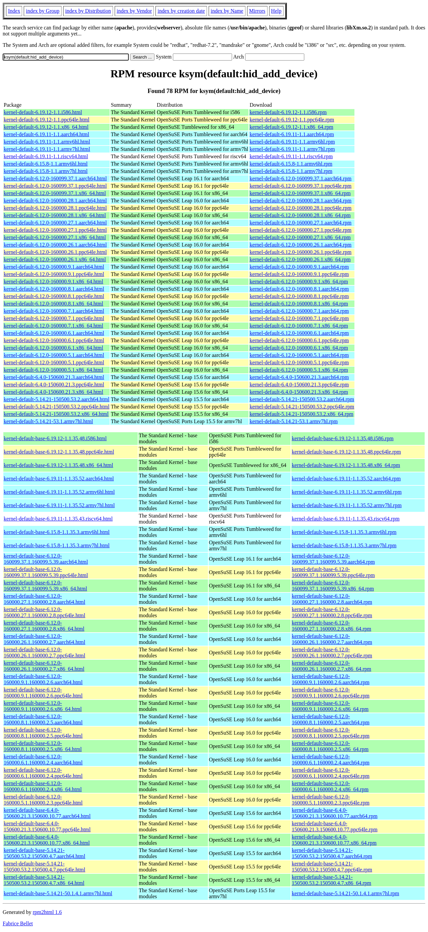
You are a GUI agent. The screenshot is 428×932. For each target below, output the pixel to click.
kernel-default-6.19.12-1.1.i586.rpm (288, 112)
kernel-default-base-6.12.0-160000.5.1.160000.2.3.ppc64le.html (43, 800)
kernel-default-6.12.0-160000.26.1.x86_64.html (55, 259)
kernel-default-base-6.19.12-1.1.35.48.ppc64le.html (59, 452)
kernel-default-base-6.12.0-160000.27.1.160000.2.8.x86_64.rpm (331, 626)
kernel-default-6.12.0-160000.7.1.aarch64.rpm (299, 311)
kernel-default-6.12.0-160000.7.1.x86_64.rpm (298, 326)
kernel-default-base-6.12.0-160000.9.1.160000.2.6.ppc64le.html (43, 692)
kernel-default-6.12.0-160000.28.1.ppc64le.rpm (300, 208)
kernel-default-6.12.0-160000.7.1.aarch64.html (54, 311)
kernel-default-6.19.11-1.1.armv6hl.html (47, 142)
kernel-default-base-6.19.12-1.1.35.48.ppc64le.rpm (346, 452)
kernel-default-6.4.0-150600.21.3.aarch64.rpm (299, 377)
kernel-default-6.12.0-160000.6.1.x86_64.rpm (298, 348)
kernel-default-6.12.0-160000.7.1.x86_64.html (53, 326)
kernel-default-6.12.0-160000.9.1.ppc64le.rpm (299, 274)
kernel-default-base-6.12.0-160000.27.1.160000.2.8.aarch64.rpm (332, 599)
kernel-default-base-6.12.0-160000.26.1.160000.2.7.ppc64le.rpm (332, 652)
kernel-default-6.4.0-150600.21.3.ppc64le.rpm (299, 384)
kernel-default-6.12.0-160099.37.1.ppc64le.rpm (300, 186)
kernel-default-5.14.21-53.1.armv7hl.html (48, 421)
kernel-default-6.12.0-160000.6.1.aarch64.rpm (299, 333)
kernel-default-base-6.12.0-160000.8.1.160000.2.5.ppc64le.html (43, 733)
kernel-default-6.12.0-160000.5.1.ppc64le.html (54, 362)
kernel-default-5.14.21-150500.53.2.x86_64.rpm (301, 414)
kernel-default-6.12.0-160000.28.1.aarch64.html (55, 200)
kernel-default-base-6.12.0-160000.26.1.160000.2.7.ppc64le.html (44, 652)
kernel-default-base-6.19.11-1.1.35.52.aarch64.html (59, 478)
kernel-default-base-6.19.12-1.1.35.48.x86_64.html (58, 465)
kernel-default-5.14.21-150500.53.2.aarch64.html (56, 399)
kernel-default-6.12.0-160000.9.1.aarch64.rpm (299, 267)
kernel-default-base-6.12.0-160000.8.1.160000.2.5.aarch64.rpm (330, 719)
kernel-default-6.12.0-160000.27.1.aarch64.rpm (300, 222)
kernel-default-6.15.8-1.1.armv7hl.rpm (290, 171)
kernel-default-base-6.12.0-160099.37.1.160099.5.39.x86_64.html (45, 585)
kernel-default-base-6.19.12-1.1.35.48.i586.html (55, 438)
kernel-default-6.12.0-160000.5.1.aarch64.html (54, 355)
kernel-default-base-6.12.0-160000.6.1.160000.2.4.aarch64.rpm (330, 759)
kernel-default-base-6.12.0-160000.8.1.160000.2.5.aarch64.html (43, 719)
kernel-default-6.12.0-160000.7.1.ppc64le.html (54, 318)
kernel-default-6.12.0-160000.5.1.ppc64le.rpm (299, 362)
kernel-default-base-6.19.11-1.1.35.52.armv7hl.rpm (347, 505)
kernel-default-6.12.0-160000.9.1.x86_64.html (53, 281)
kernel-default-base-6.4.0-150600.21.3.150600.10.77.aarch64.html (47, 813)
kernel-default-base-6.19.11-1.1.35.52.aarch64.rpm (346, 478)
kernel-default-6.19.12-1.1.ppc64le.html (46, 119)
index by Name (227, 11)
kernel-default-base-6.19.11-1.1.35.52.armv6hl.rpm (347, 492)
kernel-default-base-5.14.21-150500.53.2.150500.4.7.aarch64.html (44, 853)
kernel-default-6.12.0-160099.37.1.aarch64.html (55, 178)
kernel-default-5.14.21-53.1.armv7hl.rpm (293, 421)
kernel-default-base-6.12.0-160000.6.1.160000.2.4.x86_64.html (43, 786)
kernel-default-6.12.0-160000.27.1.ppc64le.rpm (300, 230)
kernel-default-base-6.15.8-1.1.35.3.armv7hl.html (57, 545)
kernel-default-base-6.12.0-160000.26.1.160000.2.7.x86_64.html (44, 666)
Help (276, 11)
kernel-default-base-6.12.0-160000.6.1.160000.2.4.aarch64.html (43, 759)
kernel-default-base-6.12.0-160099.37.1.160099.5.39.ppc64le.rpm (333, 572)
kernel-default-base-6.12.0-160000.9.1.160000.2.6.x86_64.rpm (330, 706)
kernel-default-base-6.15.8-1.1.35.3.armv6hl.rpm (344, 532)
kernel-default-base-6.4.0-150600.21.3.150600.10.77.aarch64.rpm (334, 813)
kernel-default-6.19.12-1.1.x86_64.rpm (291, 127)
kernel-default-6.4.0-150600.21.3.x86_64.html (53, 392)
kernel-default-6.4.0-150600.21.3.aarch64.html (54, 377)
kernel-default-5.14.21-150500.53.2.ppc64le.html (56, 406)
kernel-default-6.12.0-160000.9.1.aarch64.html (54, 267)
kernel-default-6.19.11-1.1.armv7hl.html (47, 149)
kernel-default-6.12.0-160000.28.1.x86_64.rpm (299, 215)
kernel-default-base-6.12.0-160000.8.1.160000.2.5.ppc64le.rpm (330, 733)
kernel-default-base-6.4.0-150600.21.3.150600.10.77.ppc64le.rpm (334, 826)
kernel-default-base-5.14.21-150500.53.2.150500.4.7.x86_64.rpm (331, 880)
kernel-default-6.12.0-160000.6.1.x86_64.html (53, 348)
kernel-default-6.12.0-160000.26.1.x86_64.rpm (299, 259)
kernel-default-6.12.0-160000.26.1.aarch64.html (55, 245)
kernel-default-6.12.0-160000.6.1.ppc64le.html (54, 340)
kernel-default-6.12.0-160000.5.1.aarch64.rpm (299, 355)
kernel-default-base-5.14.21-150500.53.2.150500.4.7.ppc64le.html (44, 866)
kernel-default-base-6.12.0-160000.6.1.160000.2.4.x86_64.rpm (330, 786)
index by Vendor (134, 11)
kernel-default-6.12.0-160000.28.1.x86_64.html (55, 215)
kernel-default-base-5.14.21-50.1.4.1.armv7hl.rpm (345, 893)
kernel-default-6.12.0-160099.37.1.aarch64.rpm (300, 178)
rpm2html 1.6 (47, 912)
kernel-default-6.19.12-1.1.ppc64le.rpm (291, 119)
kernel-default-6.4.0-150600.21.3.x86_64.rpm (298, 392)
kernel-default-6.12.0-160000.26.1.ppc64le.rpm (300, 252)
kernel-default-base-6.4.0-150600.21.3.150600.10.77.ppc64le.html (47, 826)
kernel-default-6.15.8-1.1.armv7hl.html (46, 171)
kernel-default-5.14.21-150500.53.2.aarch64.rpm (301, 399)
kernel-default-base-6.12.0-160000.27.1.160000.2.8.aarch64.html (44, 599)
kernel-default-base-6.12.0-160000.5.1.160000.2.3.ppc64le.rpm (330, 800)
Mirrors (257, 11)
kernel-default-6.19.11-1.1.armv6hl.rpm (292, 142)
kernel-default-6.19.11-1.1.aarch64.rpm (291, 134)
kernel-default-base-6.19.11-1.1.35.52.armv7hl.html (59, 505)
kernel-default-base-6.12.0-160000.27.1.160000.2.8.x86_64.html (44, 626)
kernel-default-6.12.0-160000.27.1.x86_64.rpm (299, 237)
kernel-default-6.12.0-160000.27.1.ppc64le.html (55, 230)
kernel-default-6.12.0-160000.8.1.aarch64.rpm (299, 289)
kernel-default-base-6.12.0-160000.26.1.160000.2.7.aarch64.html (44, 639)
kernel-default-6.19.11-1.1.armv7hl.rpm (292, 149)
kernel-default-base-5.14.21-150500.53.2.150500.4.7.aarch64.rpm (332, 853)
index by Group (42, 11)
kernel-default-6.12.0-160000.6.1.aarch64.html (54, 333)
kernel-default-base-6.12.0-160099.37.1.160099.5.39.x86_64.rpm (333, 585)
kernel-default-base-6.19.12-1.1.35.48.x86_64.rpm (346, 465)
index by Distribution (88, 11)
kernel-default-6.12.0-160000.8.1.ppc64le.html (54, 296)
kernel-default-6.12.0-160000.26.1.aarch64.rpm (300, 245)
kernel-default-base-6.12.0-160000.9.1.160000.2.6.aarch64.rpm (330, 679)
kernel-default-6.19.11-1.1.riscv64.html (46, 156)
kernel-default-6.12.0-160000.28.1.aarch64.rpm (300, 200)
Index (14, 11)
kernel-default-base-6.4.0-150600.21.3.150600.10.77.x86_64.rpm (334, 840)
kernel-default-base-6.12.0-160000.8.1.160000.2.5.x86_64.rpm (330, 746)
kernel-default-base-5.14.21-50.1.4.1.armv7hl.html (58, 893)
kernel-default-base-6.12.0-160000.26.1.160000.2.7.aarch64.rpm (332, 639)
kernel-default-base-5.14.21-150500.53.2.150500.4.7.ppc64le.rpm (332, 866)
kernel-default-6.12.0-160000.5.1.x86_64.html (53, 370)
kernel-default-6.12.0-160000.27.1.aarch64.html (55, 222)
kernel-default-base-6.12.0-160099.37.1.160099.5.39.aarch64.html (46, 559)
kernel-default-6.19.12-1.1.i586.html (43, 112)
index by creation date (181, 11)
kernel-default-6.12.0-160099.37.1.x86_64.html (55, 193)
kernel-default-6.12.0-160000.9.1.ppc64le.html (54, 274)
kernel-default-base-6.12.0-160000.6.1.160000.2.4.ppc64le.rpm (330, 773)
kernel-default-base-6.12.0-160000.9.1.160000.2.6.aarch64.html (43, 679)
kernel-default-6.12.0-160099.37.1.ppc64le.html (55, 186)
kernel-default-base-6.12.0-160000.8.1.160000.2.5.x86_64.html (43, 746)
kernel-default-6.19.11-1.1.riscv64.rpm (291, 156)
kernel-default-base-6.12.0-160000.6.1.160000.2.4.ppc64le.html (43, 773)
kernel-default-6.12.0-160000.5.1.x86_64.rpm (298, 370)
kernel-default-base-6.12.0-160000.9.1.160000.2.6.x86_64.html (43, 706)
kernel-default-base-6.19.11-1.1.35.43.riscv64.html (58, 519)
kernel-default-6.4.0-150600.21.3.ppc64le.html (54, 384)
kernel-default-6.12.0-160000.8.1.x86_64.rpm (298, 303)
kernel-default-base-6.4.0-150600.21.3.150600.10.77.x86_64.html (47, 840)
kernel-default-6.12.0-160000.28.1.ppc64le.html (55, 208)
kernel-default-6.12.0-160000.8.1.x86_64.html (53, 303)
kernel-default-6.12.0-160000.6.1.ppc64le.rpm (299, 340)
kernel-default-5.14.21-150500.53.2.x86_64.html (56, 414)
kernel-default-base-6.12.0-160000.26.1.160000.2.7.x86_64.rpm (331, 666)
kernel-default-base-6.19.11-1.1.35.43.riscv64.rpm (345, 519)
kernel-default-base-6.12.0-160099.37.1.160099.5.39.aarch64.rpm (333, 559)
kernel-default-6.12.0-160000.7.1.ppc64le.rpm (299, 318)
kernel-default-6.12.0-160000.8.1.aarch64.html (54, 289)
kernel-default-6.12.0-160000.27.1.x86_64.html (55, 237)
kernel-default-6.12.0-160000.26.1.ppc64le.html (55, 252)
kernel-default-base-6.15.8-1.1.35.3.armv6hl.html (57, 532)
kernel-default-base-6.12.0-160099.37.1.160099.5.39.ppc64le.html (46, 572)
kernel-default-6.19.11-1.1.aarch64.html (46, 134)
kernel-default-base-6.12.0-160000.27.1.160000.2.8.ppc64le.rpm (332, 612)
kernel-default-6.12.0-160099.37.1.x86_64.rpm (299, 193)
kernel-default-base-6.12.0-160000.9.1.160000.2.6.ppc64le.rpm (330, 692)
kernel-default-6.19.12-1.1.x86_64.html (46, 127)
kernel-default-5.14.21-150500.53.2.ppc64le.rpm (301, 406)
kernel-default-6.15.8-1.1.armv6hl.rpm (290, 164)
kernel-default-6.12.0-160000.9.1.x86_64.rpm (298, 281)
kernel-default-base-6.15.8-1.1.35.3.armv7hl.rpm (344, 545)
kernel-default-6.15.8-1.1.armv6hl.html (46, 164)
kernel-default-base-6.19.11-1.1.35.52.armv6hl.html (59, 492)
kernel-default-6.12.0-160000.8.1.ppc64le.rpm (299, 296)
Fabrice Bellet (18, 923)
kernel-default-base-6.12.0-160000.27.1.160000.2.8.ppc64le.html (44, 612)
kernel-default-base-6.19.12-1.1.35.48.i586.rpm (342, 438)
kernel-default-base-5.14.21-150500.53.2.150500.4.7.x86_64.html (44, 880)
